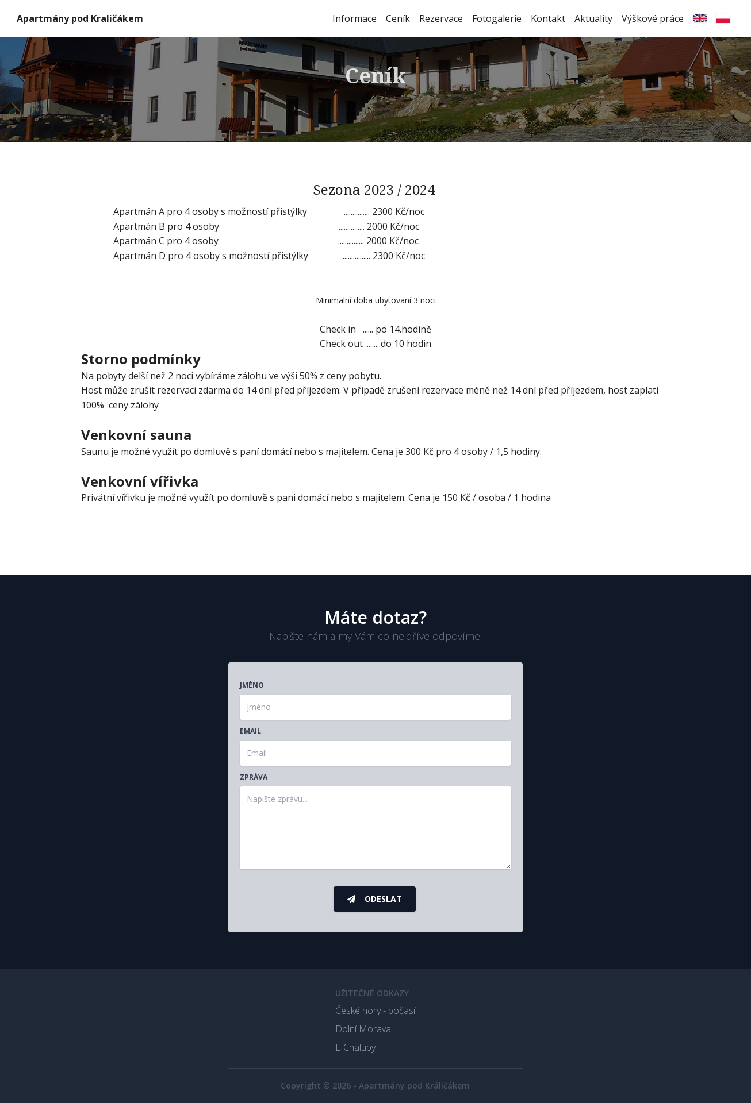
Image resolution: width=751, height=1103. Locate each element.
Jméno (252, 685)
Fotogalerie (497, 18)
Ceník (398, 18)
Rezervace (441, 18)
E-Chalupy (355, 1047)
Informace (354, 18)
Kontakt (548, 18)
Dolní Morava (363, 1029)
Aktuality (593, 18)
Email (250, 731)
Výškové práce (653, 18)
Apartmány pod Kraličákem (80, 18)
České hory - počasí (375, 1010)
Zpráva (253, 777)
